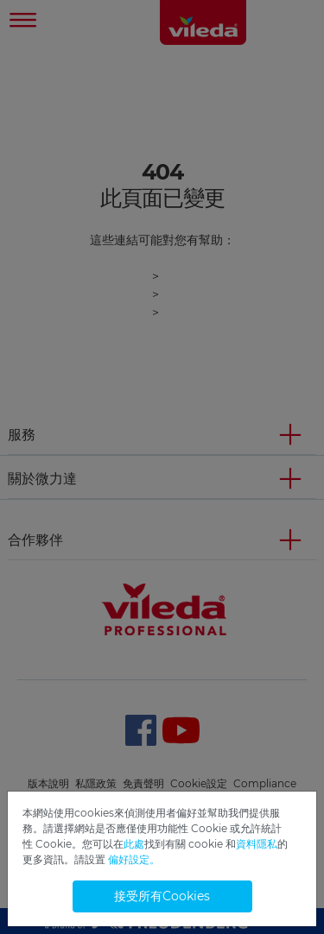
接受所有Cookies (162, 896)
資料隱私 (256, 843)
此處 (134, 843)
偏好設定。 (134, 859)
